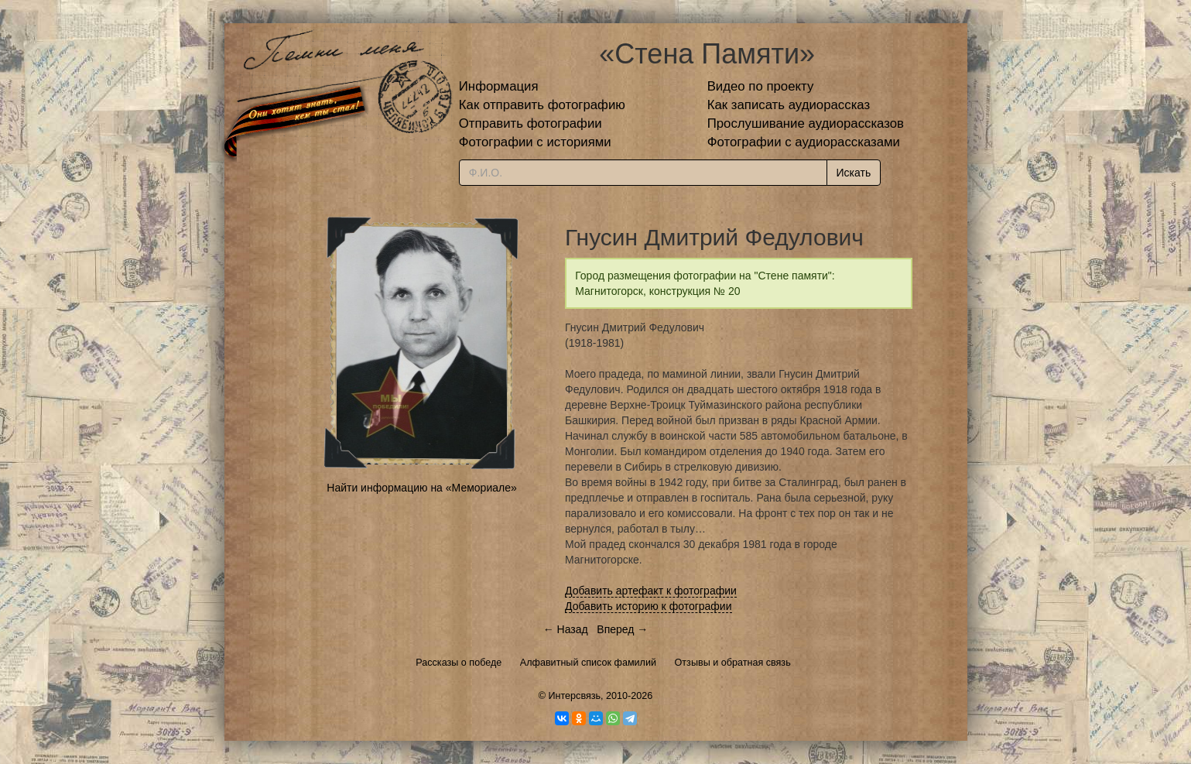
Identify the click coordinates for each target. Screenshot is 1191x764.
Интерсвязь (574, 695)
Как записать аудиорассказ (789, 105)
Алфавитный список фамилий (588, 662)
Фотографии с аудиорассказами (803, 142)
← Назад (565, 629)
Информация (499, 86)
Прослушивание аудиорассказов (805, 123)
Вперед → (622, 629)
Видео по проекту (760, 86)
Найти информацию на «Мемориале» (421, 487)
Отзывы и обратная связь (733, 662)
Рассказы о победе (458, 662)
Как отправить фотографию (542, 105)
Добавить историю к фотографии (648, 606)
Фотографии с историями (535, 142)
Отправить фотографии (530, 123)
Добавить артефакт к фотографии (651, 590)
